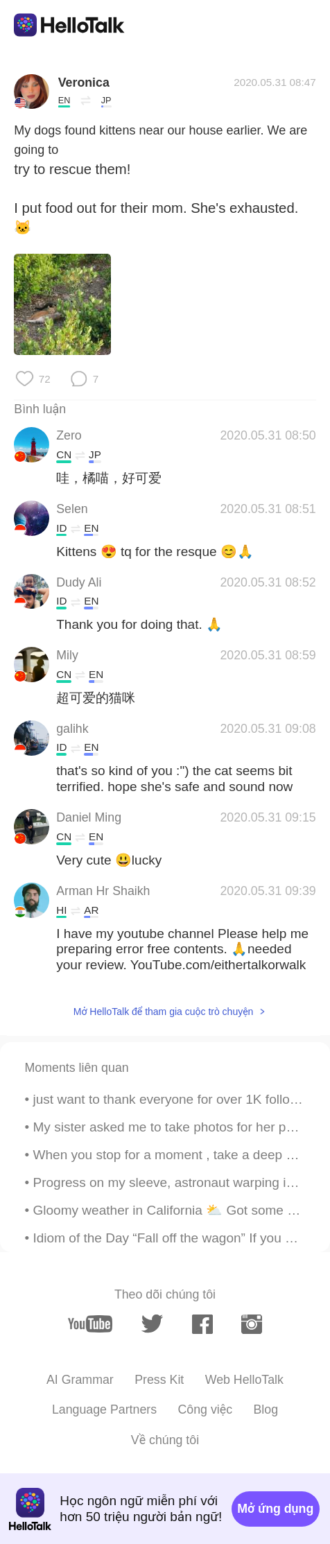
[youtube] (90, 1324)
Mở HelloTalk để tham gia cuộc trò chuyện (163, 1011)
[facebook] (202, 1324)
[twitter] (152, 1324)
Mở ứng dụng (275, 1509)
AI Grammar (80, 1380)
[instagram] (251, 1324)
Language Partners (104, 1409)
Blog (265, 1409)
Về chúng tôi (165, 1440)
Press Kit (159, 1380)
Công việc (205, 1409)
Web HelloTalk (244, 1380)
